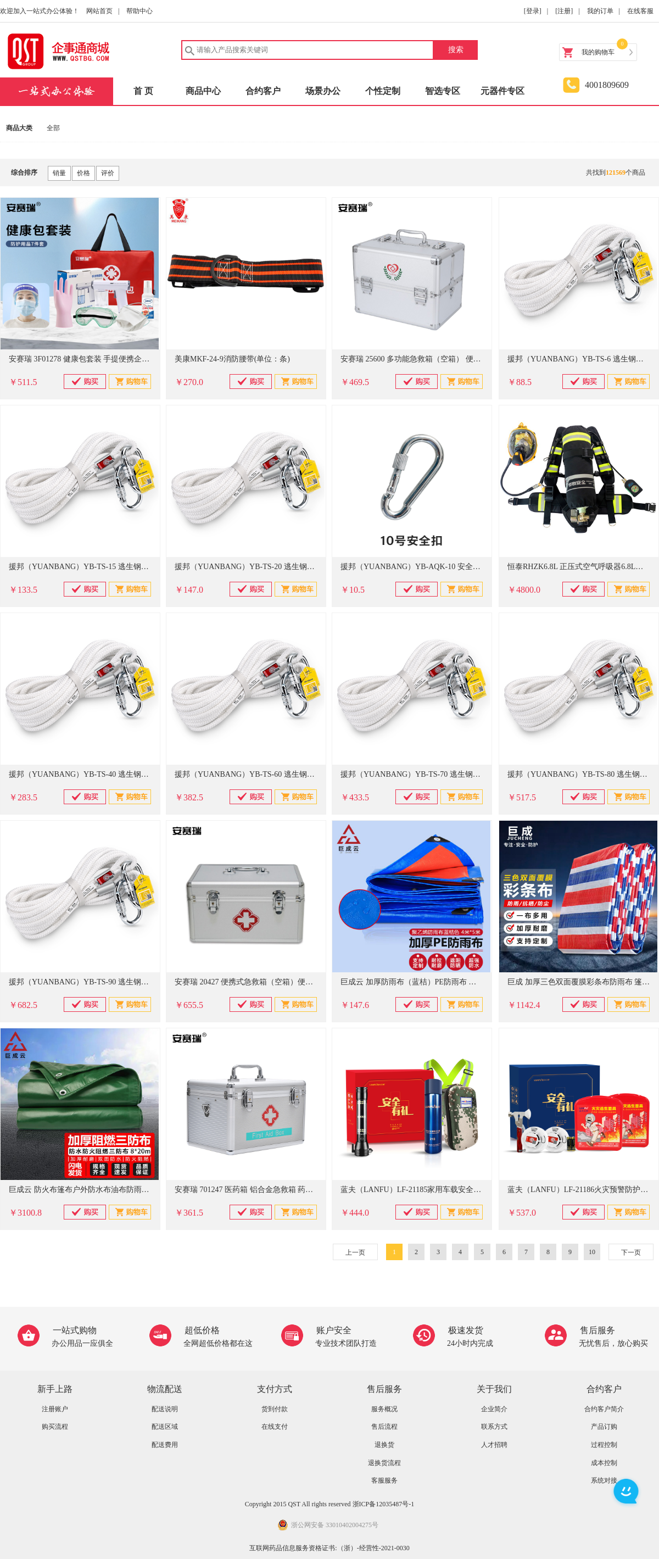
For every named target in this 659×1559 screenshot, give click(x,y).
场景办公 (322, 91)
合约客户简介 (604, 1409)
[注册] (564, 11)
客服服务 (384, 1480)
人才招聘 (494, 1445)
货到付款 (274, 1409)
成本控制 (604, 1463)
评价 (107, 173)
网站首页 (99, 11)
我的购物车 (598, 52)
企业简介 (494, 1409)
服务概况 (384, 1409)
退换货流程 (384, 1463)
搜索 (455, 50)
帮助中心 (139, 11)
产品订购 (604, 1426)
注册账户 (55, 1409)
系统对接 (604, 1480)
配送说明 (165, 1409)
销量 (59, 173)
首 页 (143, 91)
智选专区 (442, 91)
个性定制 (382, 91)
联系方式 (494, 1426)
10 (592, 1252)
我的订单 (600, 11)
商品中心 (203, 91)
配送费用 (165, 1445)
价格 (83, 173)
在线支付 (274, 1426)
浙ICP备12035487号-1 (384, 1504)
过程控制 (604, 1445)
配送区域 (165, 1426)
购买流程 (55, 1426)
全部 (53, 128)
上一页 (355, 1252)
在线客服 (640, 11)
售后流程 (384, 1426)
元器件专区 (502, 91)
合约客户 (263, 91)
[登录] (532, 11)
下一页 (631, 1252)
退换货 (384, 1445)
